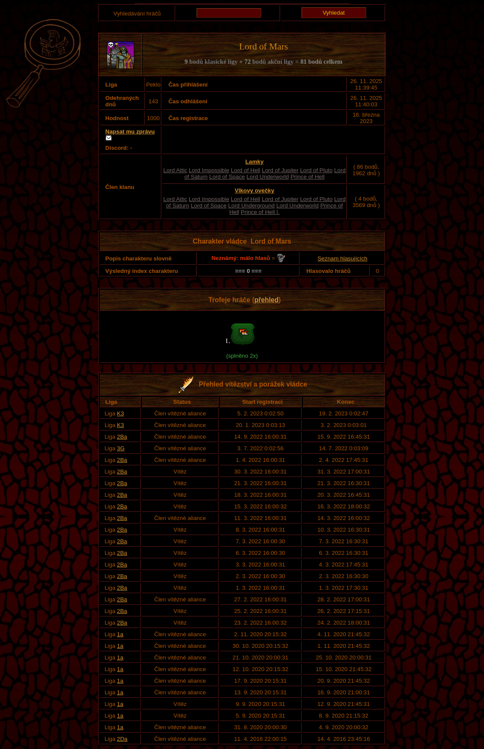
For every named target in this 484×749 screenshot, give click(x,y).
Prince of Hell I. (260, 212)
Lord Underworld (268, 176)
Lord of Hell (245, 170)
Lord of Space (227, 176)
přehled (266, 299)
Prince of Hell (307, 176)
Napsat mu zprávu (130, 131)
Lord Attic (175, 170)
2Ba (122, 436)
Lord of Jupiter (280, 170)
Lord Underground (251, 205)
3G (121, 448)
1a (120, 634)
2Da (122, 739)
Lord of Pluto (316, 170)
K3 (120, 413)
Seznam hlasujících (342, 258)
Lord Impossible (209, 170)
